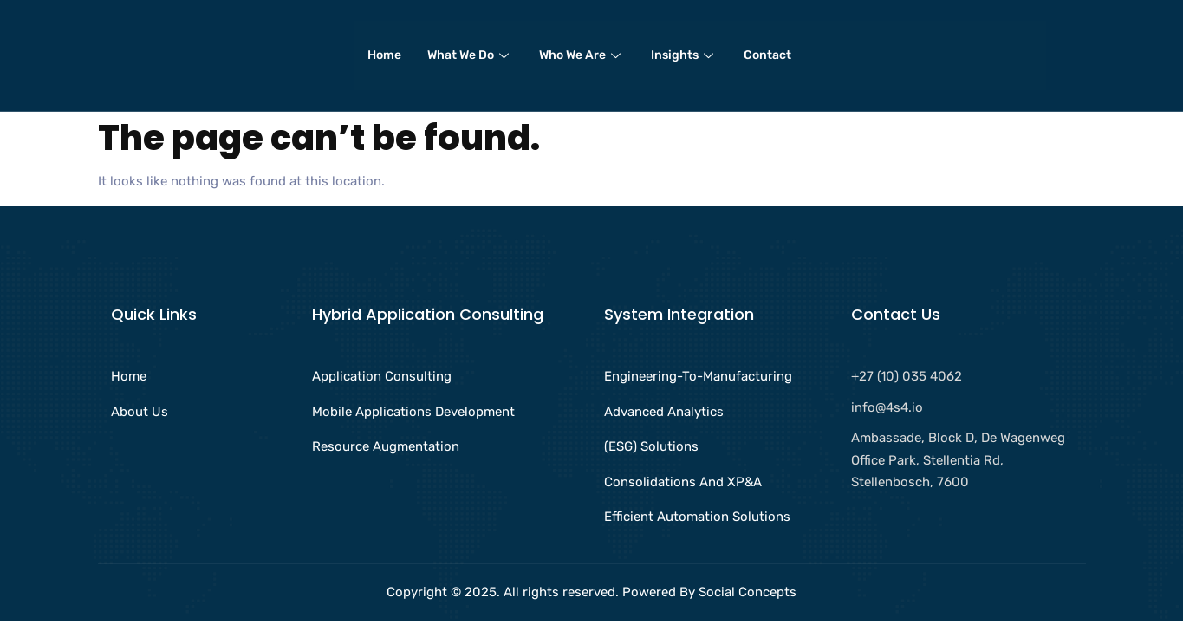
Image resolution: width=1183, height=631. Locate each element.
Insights (684, 60)
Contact (767, 60)
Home (384, 60)
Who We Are (582, 60)
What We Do (470, 60)
